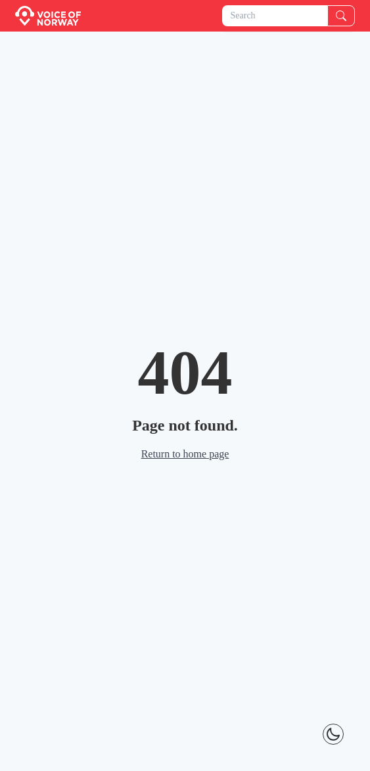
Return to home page (185, 453)
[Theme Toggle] (333, 734)
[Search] (341, 15)
